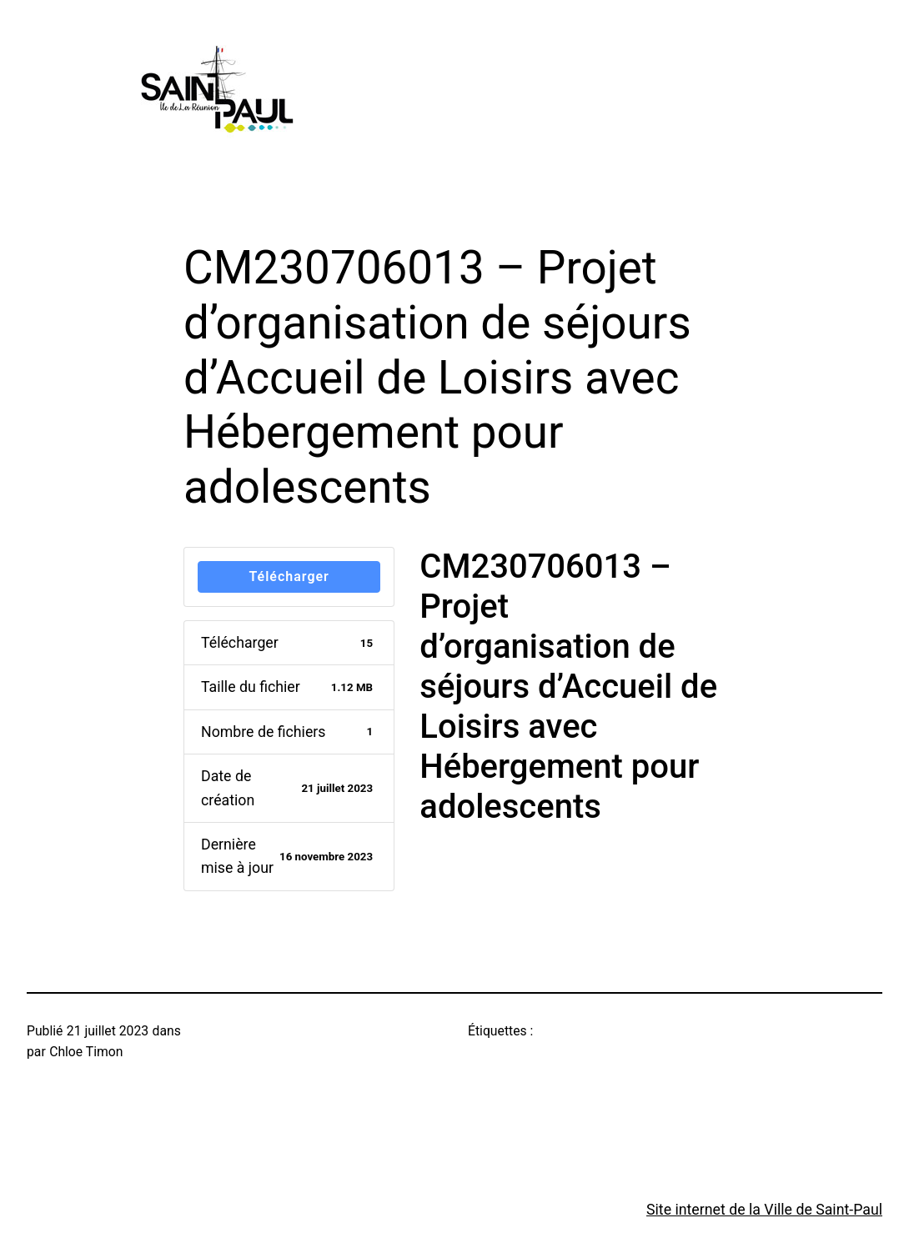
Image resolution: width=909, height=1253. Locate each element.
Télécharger (289, 576)
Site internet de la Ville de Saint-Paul (764, 1209)
